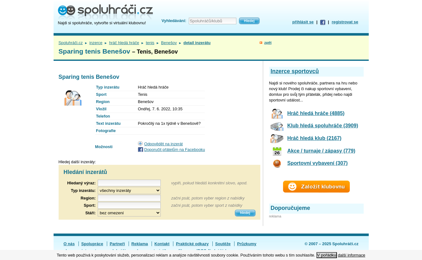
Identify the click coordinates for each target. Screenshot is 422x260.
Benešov (169, 42)
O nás (69, 243)
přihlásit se (303, 22)
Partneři (117, 243)
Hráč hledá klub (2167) (314, 138)
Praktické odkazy (192, 243)
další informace (351, 255)
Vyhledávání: (174, 20)
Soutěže (223, 243)
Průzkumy (246, 243)
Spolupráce (92, 243)
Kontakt (162, 243)
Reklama (139, 243)
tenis (150, 42)
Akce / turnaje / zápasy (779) (321, 150)
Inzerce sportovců (295, 71)
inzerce (96, 42)
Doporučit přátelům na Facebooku (174, 149)
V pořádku (326, 255)
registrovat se (345, 22)
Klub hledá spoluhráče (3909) (322, 125)
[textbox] (129, 198)
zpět (267, 42)
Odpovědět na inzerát (163, 144)
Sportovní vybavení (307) (317, 163)
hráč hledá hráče (124, 42)
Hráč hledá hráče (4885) (316, 113)
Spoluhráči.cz (71, 42)
